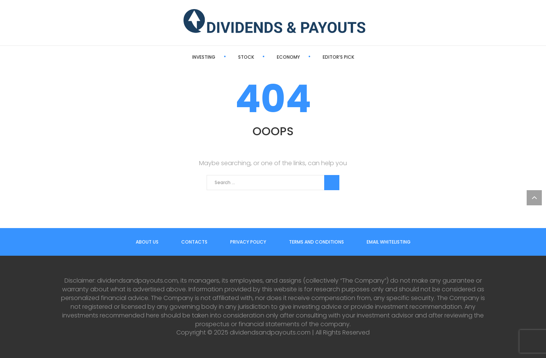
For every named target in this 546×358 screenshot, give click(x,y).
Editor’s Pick (338, 57)
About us (147, 242)
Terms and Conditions (316, 242)
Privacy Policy (248, 242)
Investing (203, 57)
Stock (246, 57)
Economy (288, 57)
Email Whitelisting (389, 242)
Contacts (194, 242)
